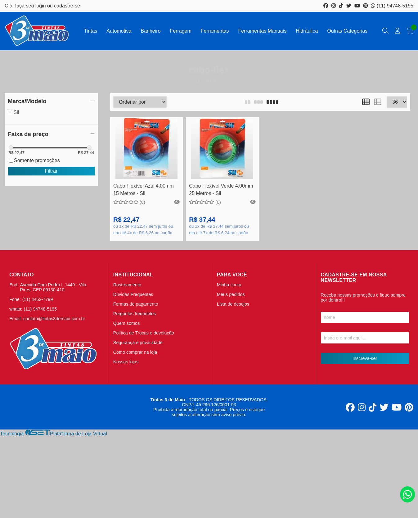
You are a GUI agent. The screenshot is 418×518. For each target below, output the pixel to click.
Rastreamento (127, 284)
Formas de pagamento (135, 304)
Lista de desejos (233, 304)
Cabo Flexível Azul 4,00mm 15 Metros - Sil (143, 189)
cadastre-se (67, 5)
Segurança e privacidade (138, 342)
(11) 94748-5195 (392, 5)
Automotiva (118, 31)
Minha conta (229, 284)
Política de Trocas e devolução (143, 332)
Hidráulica (307, 31)
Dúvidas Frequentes (133, 294)
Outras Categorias (347, 31)
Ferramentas (215, 31)
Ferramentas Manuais (262, 31)
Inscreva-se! (365, 358)
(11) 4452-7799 (37, 299)
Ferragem (180, 31)
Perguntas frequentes (134, 313)
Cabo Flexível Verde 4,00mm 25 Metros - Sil (221, 189)
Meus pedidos (231, 294)
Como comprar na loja (135, 352)
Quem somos (126, 323)
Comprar (146, 169)
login (41, 5)
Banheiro (150, 31)
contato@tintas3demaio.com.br (54, 318)
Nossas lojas (126, 361)
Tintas (90, 31)
